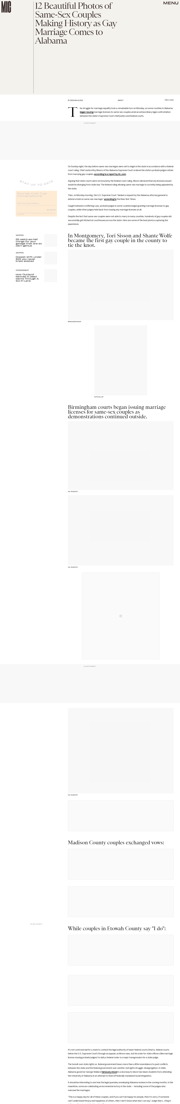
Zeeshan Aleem (76, 100)
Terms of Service (48, 214)
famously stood (109, 1072)
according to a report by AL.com (110, 174)
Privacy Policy (20, 216)
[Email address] (36, 204)
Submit (51, 211)
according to (110, 199)
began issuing (86, 112)
